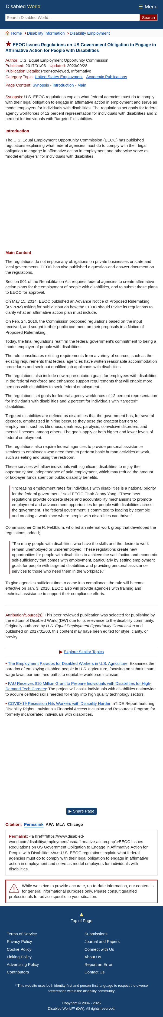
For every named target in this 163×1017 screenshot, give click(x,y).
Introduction (63, 85)
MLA (60, 824)
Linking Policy (19, 957)
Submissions (95, 934)
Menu (147, 6)
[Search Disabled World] (72, 17)
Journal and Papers (102, 941)
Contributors (18, 972)
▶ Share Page (81, 811)
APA (50, 824)
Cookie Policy (19, 949)
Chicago (75, 824)
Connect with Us (99, 949)
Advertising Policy (23, 964)
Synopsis (40, 85)
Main (81, 85)
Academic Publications (106, 76)
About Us (92, 957)
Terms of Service (22, 934)
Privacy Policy (19, 941)
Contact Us (94, 972)
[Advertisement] (81, 205)
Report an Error (98, 964)
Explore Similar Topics (84, 651)
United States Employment (59, 76)
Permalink (34, 824)
